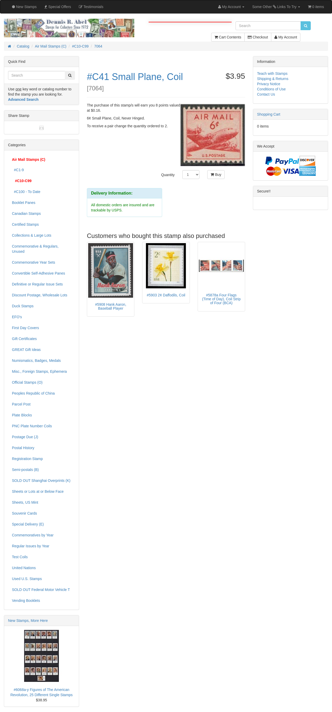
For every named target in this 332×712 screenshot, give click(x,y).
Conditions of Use (271, 89)
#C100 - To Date (26, 192)
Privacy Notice (268, 84)
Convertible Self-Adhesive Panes (38, 273)
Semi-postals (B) (25, 470)
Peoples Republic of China (33, 393)
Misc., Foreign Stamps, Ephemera (39, 371)
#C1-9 (18, 170)
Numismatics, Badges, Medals (36, 360)
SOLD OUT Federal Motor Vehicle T (41, 590)
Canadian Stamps (26, 213)
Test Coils (20, 557)
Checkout (258, 37)
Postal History (23, 448)
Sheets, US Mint (25, 502)
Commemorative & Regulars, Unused (35, 249)
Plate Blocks (22, 415)
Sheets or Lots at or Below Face (38, 491)
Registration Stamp (27, 459)
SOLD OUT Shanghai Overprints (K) (41, 480)
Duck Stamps (22, 306)
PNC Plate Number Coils (32, 426)
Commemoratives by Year (32, 535)
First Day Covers (25, 328)
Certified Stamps (25, 224)
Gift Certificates (24, 339)
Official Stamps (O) (27, 382)
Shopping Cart (268, 114)
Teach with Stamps (272, 73)
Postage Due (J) (25, 437)
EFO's (17, 317)
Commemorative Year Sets (33, 262)
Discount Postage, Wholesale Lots (39, 295)
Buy (216, 174)
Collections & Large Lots (31, 235)
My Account (285, 37)
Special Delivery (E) (28, 524)
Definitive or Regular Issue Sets (37, 284)
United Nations (24, 568)
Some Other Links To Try (276, 7)
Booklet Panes (23, 203)
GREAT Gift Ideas (26, 350)
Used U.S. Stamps (27, 579)
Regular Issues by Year (30, 546)
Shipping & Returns (272, 79)
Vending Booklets (26, 600)
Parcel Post (21, 404)
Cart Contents (228, 37)
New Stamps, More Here (28, 620)
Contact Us (266, 94)
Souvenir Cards (24, 513)
